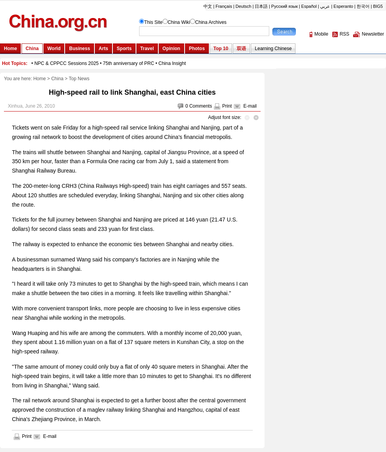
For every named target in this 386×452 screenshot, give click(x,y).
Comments (200, 106)
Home (39, 78)
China (57, 78)
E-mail (250, 106)
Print (227, 106)
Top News (79, 78)
